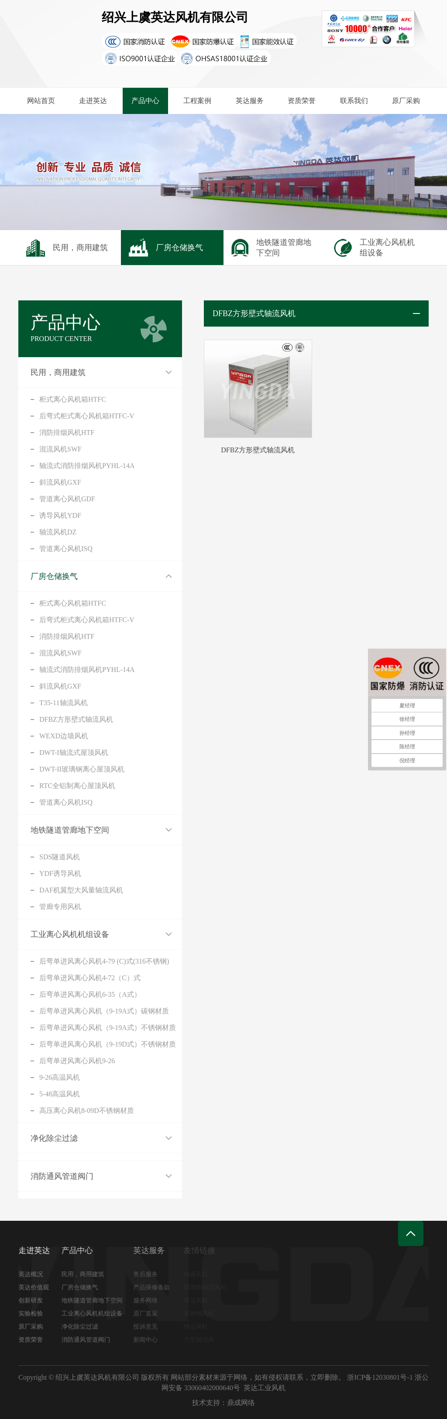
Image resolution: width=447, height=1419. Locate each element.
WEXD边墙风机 (63, 736)
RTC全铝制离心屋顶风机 (77, 785)
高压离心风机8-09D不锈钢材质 (86, 1110)
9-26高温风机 (59, 1077)
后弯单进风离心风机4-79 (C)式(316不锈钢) (104, 961)
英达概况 (34, 1274)
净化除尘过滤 (54, 1138)
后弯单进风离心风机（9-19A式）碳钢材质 (104, 1011)
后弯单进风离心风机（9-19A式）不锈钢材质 (107, 1027)
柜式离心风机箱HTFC (72, 399)
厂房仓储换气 (54, 576)
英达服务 (250, 100)
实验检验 (34, 1313)
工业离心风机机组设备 (70, 934)
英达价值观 (37, 1287)
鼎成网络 (241, 1402)
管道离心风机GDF (67, 499)
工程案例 (197, 100)
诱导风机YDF (60, 515)
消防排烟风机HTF (66, 432)
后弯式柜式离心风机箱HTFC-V (86, 416)
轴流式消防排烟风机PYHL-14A (87, 465)
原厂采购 (406, 100)
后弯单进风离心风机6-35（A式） (90, 994)
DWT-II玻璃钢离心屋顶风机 (81, 769)
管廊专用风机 (60, 906)
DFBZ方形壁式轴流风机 (76, 719)
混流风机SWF (60, 449)
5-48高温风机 (59, 1094)
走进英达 (93, 100)
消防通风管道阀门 (62, 1176)
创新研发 (34, 1300)
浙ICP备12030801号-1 (380, 1377)
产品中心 (145, 100)
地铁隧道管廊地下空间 (70, 830)
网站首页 (41, 100)
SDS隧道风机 (59, 857)
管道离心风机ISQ (66, 548)
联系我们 (354, 100)
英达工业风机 (264, 1387)
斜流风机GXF (60, 482)
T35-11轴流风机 (63, 702)
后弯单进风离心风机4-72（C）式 (90, 978)
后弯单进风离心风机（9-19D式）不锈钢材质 (107, 1044)
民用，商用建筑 (58, 372)
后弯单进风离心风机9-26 (77, 1060)
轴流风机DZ (57, 532)
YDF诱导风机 (60, 873)
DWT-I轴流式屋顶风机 (73, 752)
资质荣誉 (302, 100)
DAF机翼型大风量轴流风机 (81, 890)
